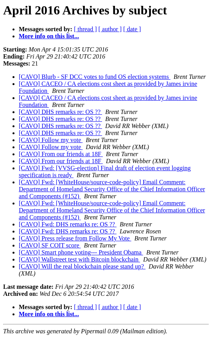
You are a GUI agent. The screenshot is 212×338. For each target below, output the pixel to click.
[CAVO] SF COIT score (50, 245)
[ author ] (110, 29)
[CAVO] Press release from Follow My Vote (75, 238)
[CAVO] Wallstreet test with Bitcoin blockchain (79, 259)
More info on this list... (49, 36)
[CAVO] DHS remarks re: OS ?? (60, 112)
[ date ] (132, 29)
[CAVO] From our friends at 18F (61, 154)
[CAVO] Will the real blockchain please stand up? (82, 266)
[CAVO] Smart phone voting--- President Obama (81, 252)
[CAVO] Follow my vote (51, 140)
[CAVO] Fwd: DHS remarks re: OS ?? (68, 224)
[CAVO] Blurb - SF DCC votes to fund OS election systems (95, 76)
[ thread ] (85, 29)
